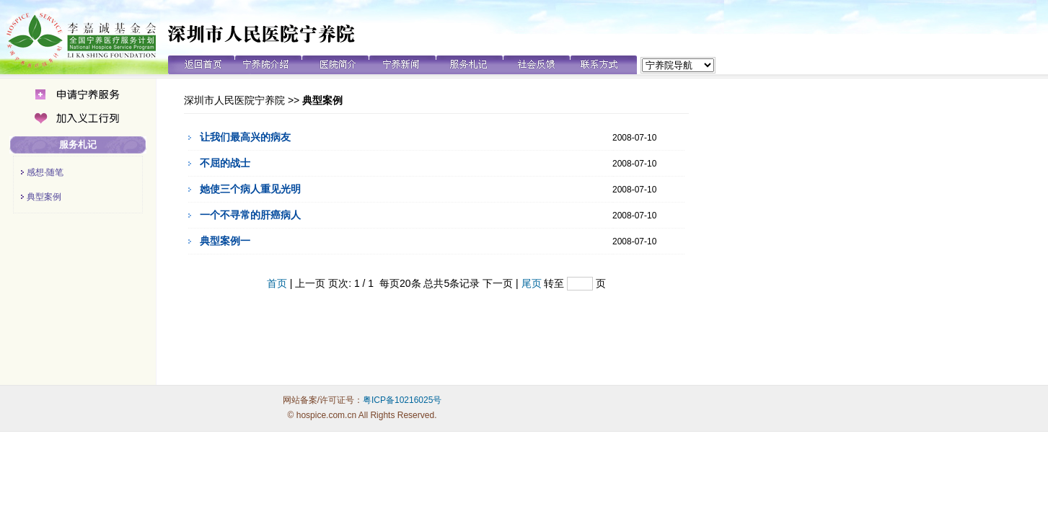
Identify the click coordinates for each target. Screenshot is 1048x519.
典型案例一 (225, 241)
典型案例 (44, 197)
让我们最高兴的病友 (245, 137)
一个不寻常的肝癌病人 (250, 215)
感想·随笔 (45, 172)
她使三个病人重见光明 (250, 189)
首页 (277, 283)
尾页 (531, 283)
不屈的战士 (225, 163)
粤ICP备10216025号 (402, 400)
